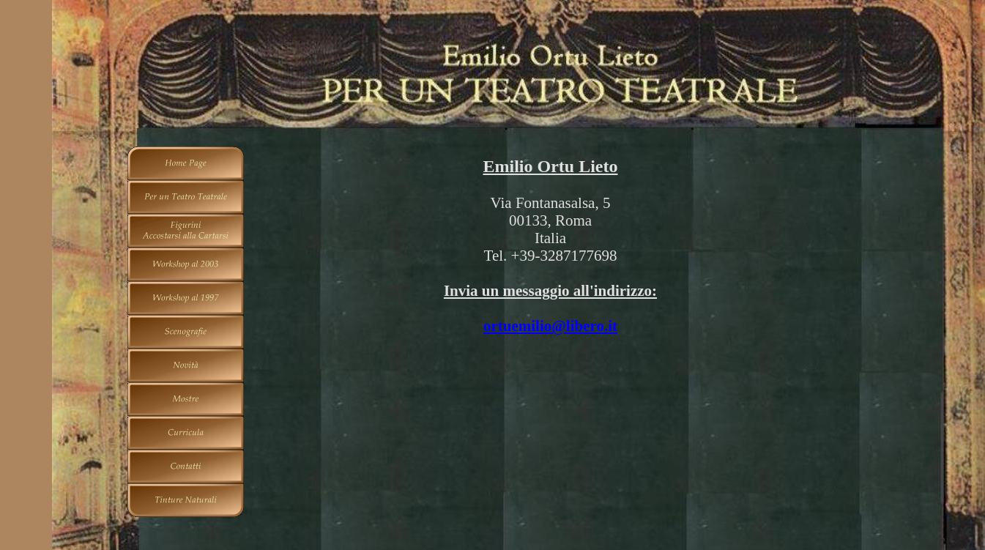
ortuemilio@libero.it (550, 326)
